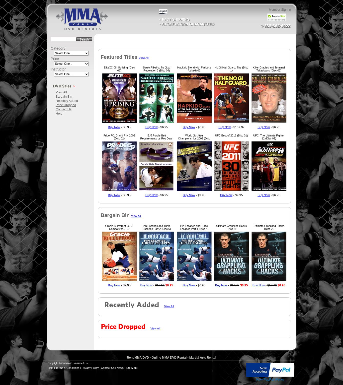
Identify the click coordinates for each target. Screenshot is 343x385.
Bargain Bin (64, 96)
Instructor (58, 69)
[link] (235, 370)
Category (58, 48)
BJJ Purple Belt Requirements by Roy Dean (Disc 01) (156, 138)
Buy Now (114, 127)
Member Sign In (280, 9)
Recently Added (67, 101)
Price (55, 59)
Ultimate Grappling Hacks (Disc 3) (231, 227)
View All (61, 92)
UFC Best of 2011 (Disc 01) (231, 135)
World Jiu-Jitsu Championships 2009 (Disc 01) (194, 138)
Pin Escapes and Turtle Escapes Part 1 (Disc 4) (194, 227)
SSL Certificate (235, 380)
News (120, 367)
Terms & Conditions (67, 367)
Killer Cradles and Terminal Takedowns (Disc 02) (269, 69)
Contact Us (64, 109)
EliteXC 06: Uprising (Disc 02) (119, 69)
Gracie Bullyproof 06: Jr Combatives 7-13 (119, 227)
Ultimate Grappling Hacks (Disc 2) (269, 227)
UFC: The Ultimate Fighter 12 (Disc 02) (268, 137)
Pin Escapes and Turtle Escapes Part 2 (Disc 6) (157, 227)
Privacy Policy (90, 367)
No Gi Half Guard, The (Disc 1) (231, 69)
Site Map (131, 367)
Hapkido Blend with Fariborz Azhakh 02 (194, 69)
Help (59, 113)
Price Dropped (66, 105)
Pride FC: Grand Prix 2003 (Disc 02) (119, 137)
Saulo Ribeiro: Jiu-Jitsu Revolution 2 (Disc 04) (156, 69)
